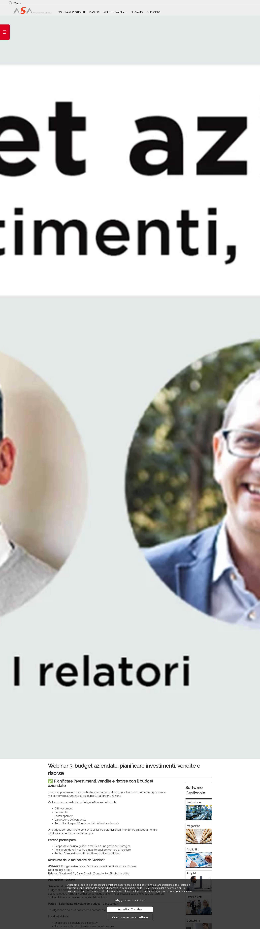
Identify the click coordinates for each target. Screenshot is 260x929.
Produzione (194, 802)
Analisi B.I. (193, 849)
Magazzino (193, 825)
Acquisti (191, 873)
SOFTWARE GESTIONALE (72, 12)
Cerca (17, 3)
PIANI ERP (94, 12)
